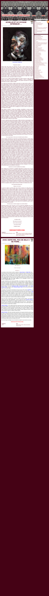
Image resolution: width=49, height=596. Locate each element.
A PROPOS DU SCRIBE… (38, 22)
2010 (17, 233)
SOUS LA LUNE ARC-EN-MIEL (38, 38)
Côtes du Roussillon (27, 324)
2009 (19, 324)
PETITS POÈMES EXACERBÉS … (39, 23)
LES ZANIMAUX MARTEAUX (38, 24)
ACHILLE (19, 233)
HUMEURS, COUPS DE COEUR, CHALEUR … (40, 30)
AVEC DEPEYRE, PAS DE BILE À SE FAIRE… (16, 241)
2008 (17, 324)
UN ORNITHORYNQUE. (38, 45)
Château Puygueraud (28, 233)
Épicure (23, 234)
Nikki (20, 325)
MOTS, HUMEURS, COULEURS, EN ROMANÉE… (41, 43)
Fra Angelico (27, 234)
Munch (20, 235)
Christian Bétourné (4, 25)
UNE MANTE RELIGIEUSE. (38, 44)
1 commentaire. (9, 25)
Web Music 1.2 (17, 270)
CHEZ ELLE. (36, 25)
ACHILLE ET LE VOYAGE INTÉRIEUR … (16, 23)
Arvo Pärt (23, 233)
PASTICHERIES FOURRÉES (38, 31)
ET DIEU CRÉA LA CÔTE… (38, 37)
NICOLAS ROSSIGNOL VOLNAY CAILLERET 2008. (41, 42)
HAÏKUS (36, 32)
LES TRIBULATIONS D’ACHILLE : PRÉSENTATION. (41, 27)
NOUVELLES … (37, 26)
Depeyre (17, 325)
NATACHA (23, 235)
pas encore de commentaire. (10, 243)
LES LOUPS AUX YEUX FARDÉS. (39, 36)
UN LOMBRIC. (36, 41)
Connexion (47, 1)
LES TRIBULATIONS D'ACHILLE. (7, 233)
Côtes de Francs (19, 234)
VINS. (14, 233)
